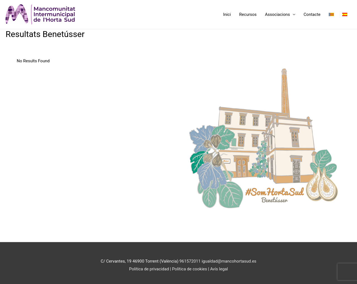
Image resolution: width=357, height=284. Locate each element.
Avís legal (219, 268)
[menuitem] (331, 14)
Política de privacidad (149, 268)
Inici (227, 14)
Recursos (248, 14)
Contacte (312, 14)
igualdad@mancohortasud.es (229, 261)
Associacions (277, 14)
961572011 (190, 261)
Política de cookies (190, 268)
